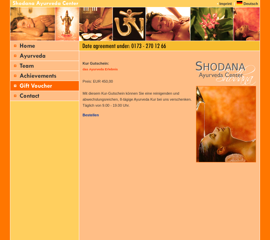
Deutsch (250, 4)
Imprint (225, 4)
